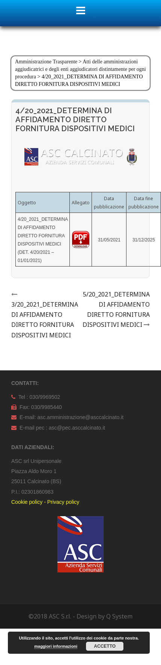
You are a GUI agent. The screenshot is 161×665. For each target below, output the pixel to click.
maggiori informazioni (55, 646)
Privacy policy (63, 502)
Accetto (105, 646)
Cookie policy (26, 502)
